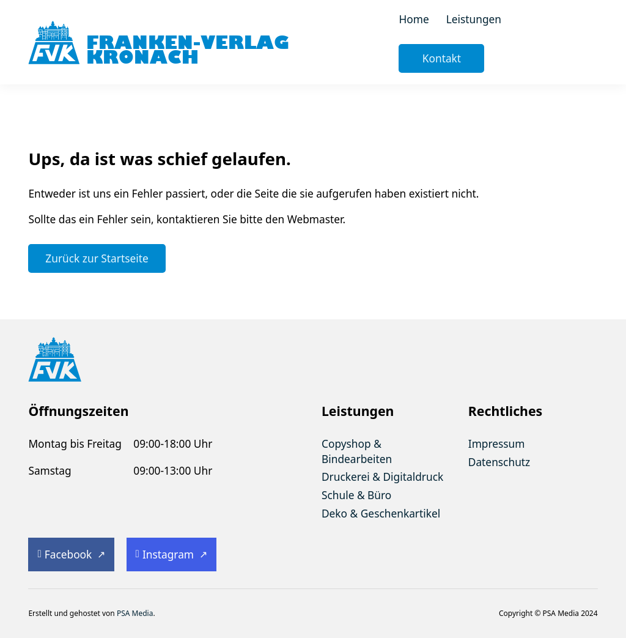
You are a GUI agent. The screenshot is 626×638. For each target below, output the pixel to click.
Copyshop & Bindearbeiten (357, 451)
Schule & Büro (356, 495)
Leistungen (473, 19)
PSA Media (135, 613)
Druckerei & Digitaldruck (382, 476)
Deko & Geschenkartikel (381, 513)
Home (414, 19)
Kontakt (441, 58)
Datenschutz (499, 461)
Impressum (496, 443)
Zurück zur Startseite (96, 258)
